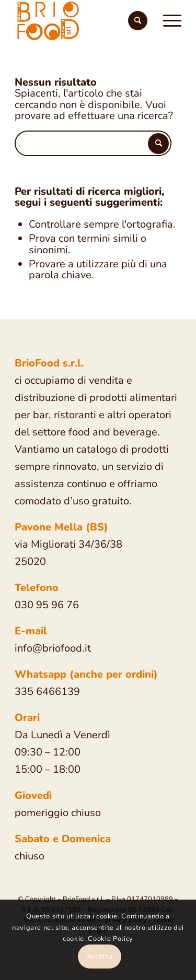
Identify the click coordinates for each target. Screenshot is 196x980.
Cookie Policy (110, 938)
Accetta (100, 956)
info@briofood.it (53, 648)
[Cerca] (138, 21)
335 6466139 (47, 691)
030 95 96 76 (47, 605)
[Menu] (167, 21)
